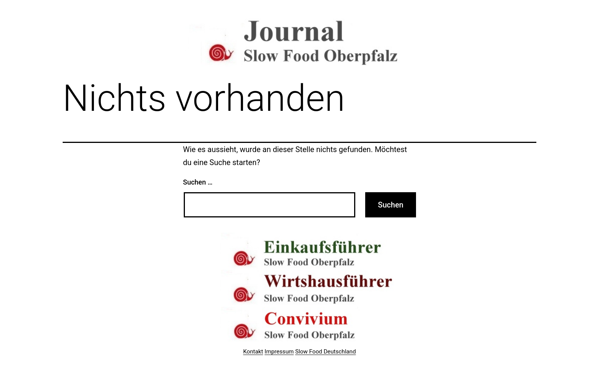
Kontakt (253, 351)
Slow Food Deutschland (325, 351)
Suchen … (197, 182)
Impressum (279, 351)
